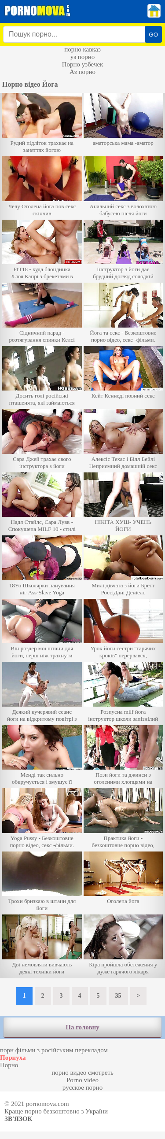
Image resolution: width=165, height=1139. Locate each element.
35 (118, 995)
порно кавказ (82, 49)
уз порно (82, 56)
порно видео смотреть (82, 1072)
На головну (82, 1027)
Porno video (82, 1080)
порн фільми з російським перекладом (54, 1050)
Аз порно (82, 71)
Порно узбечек (82, 64)
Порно (9, 1065)
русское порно (82, 1087)
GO (153, 34)
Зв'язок (18, 1118)
